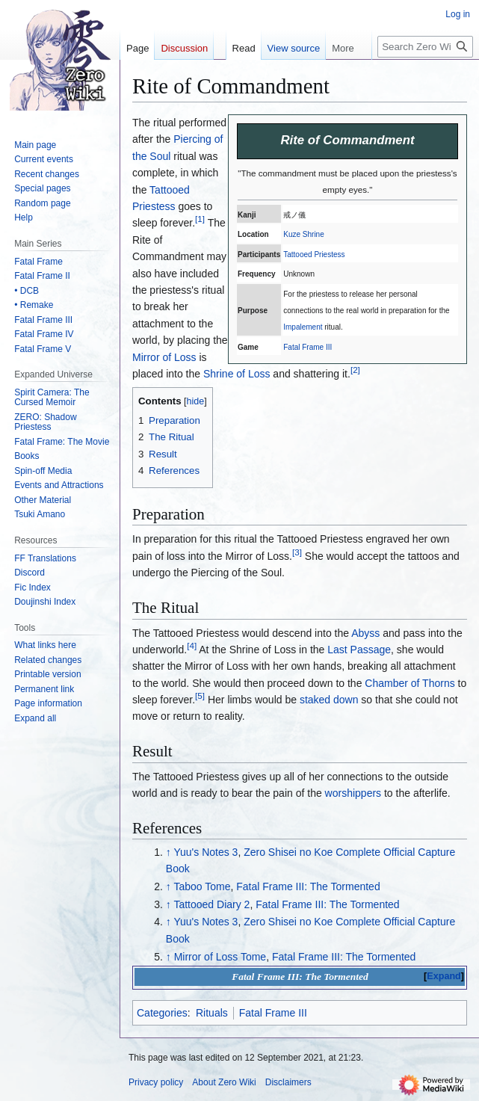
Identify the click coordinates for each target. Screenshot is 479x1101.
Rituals (212, 1013)
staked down (329, 700)
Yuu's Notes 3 (205, 852)
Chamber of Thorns (409, 683)
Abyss (365, 633)
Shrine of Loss (237, 374)
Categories (162, 1013)
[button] (35, 718)
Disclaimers (288, 1082)
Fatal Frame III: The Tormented (308, 886)
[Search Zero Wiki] (425, 47)
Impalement (302, 327)
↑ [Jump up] (168, 852)
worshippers (353, 793)
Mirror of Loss (164, 357)
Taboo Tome (201, 886)
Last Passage (359, 650)
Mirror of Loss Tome (220, 957)
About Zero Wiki (224, 1082)
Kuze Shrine (303, 234)
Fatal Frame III (307, 347)
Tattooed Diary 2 (211, 904)
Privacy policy (156, 1082)
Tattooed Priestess (313, 254)
